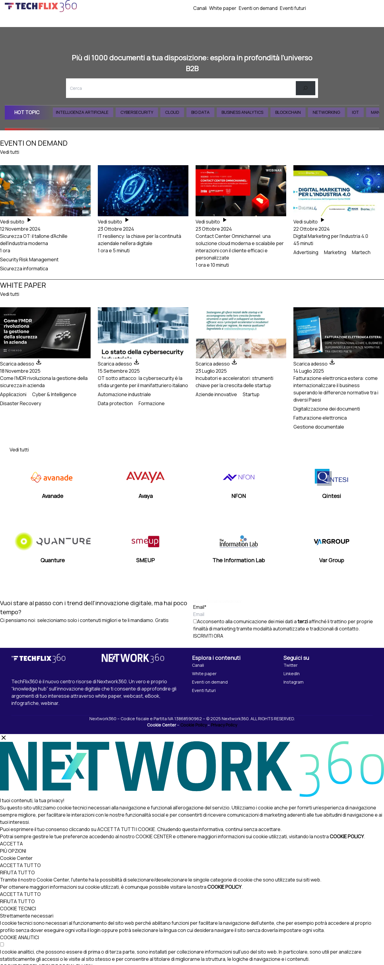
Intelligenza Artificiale (88, 112)
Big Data (206, 112)
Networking (332, 112)
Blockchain (294, 112)
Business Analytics (248, 112)
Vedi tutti (9, 152)
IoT (361, 112)
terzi (303, 621)
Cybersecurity (143, 112)
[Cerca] (305, 88)
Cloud (178, 112)
